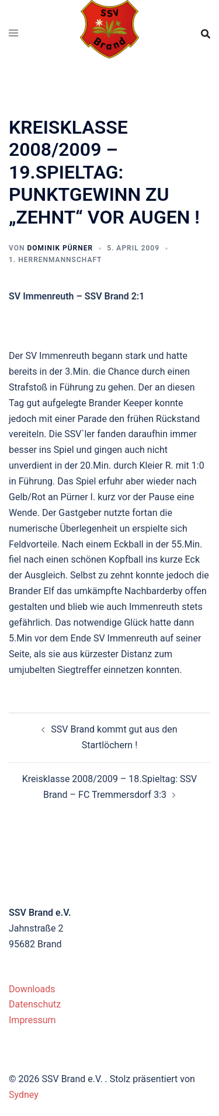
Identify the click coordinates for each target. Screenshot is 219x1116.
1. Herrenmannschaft (55, 260)
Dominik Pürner (60, 248)
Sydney (24, 1094)
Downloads (32, 989)
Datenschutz (35, 1004)
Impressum (32, 1020)
